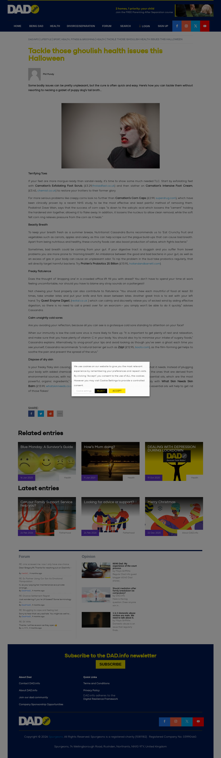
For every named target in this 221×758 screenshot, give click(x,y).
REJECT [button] (101, 391)
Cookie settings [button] (83, 391)
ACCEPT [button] (117, 391)
